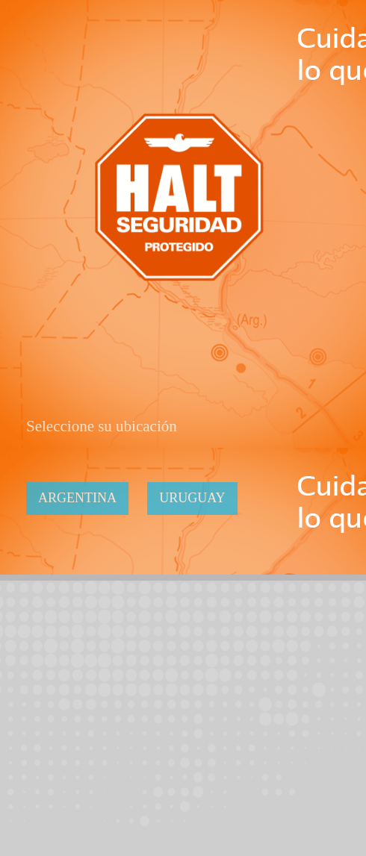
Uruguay (193, 497)
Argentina (79, 497)
